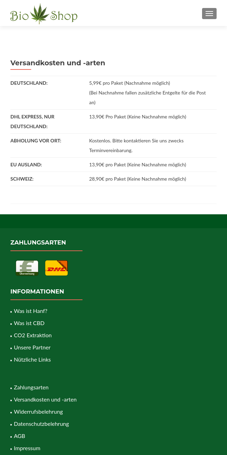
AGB (19, 435)
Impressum (27, 448)
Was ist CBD (29, 323)
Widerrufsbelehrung (38, 411)
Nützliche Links (32, 359)
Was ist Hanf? (30, 310)
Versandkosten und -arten (45, 399)
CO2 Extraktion (33, 335)
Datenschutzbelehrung (41, 423)
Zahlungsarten (31, 387)
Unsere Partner (32, 347)
